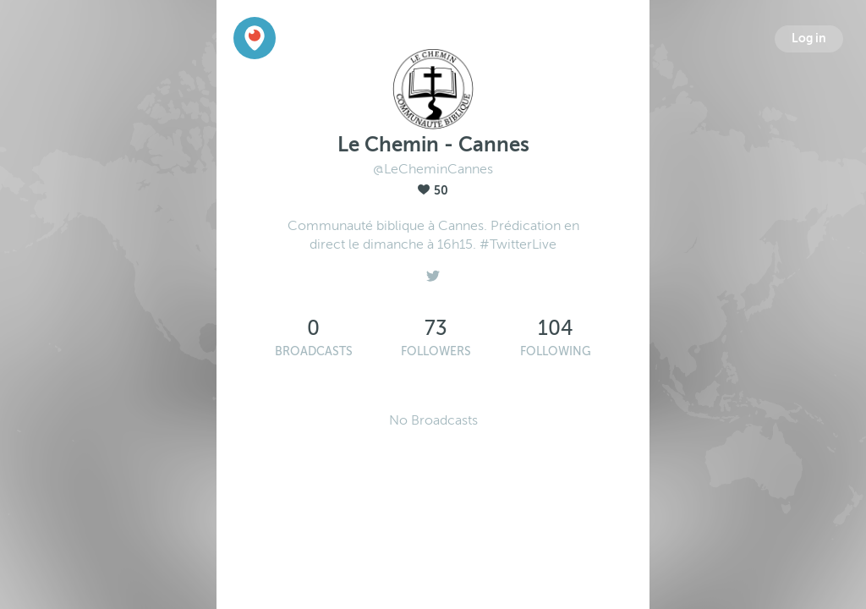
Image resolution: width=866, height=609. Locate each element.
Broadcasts (314, 351)
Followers (436, 351)
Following (555, 351)
